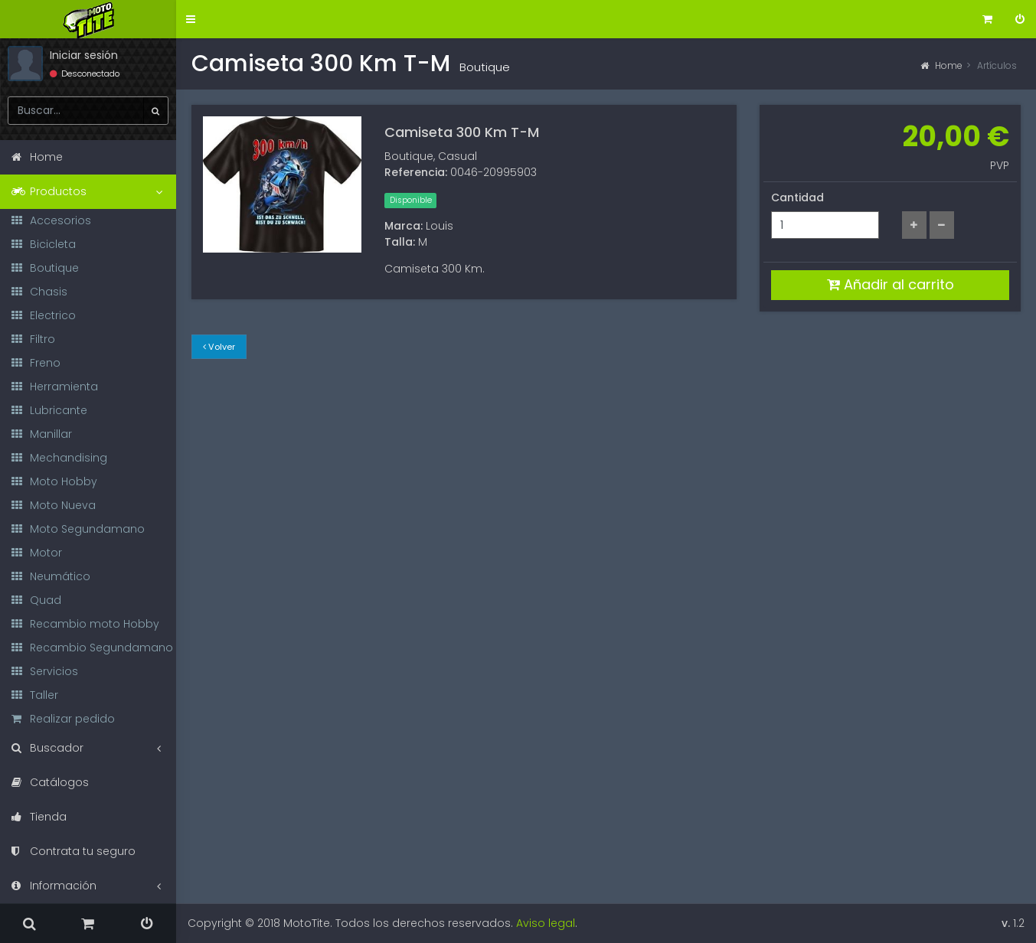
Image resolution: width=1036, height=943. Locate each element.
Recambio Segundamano (92, 647)
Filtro (33, 339)
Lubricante (49, 410)
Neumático (50, 576)
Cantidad (797, 197)
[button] (190, 20)
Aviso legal (545, 923)
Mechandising (59, 457)
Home (941, 65)
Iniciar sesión (84, 55)
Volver (219, 347)
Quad (36, 600)
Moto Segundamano (78, 529)
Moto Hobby (54, 481)
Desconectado (84, 73)
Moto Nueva (53, 505)
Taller (34, 695)
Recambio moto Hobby (85, 623)
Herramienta (54, 386)
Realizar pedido (63, 718)
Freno (35, 362)
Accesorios (51, 220)
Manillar (41, 434)
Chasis (39, 291)
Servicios (44, 671)
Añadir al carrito (890, 284)
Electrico (43, 315)
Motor (36, 552)
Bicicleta (43, 244)
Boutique (45, 268)
